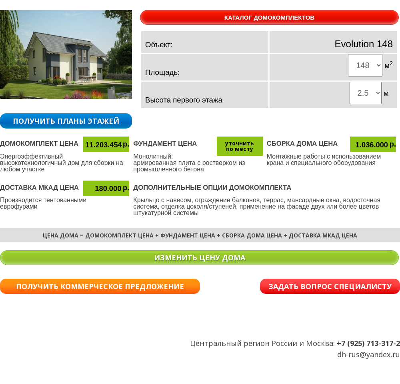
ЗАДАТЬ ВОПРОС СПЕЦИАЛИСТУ (330, 286)
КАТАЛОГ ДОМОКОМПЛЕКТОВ (269, 17)
